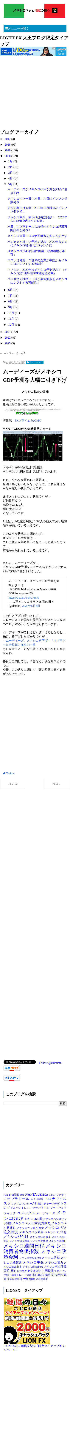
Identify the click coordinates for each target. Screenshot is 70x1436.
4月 (10, 178)
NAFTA (31, 1194)
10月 (11, 313)
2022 (8, 337)
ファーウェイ (58, 1207)
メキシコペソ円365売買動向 (31, 1223)
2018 (8, 144)
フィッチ (10, 1213)
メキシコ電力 (54, 1262)
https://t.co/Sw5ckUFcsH (24, 597)
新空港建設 (34, 1270)
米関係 (49, 1275)
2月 (10, 167)
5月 (10, 184)
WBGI (52, 1195)
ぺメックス (27, 1213)
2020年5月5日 (31, 605)
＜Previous (13, 784)
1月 (10, 161)
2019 (8, 150)
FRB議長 (14, 1194)
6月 (10, 289)
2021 (8, 331)
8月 (10, 301)
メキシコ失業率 (39, 1241)
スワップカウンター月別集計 (26, 1203)
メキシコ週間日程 (25, 1246)
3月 (10, 172)
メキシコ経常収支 (41, 1236)
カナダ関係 (37, 1199)
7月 (10, 295)
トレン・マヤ (30, 1207)
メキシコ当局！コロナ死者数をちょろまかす (37, 235)
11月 (11, 318)
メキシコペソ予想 (56, 1232)
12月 (11, 324)
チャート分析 (52, 1203)
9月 (10, 307)
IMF (22, 1195)
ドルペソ (16, 1208)
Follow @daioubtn (50, 1062)
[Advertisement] (35, 94)
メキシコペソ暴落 (32, 1232)
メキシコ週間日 (57, 1241)
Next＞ (56, 784)
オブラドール (18, 1199)
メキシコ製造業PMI (30, 1258)
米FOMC (38, 1275)
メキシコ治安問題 (19, 1241)
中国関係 (47, 1270)
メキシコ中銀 (33, 1262)
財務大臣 (22, 1271)
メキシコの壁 (33, 1218)
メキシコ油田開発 (33, 1266)
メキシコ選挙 (51, 1257)
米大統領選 (28, 1279)
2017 (8, 138)
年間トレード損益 (22, 1275)
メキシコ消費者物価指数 (35, 1248)
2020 (8, 156)
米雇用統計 (13, 1279)
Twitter (9, 773)
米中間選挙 (42, 1279)
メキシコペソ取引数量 (31, 1227)
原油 (13, 1270)
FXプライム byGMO (28, 420)
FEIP (6, 1195)
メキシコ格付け (17, 1237)
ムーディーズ (46, 1213)
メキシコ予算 (52, 1266)
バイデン (44, 1207)
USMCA (43, 1194)
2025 (8, 343)
